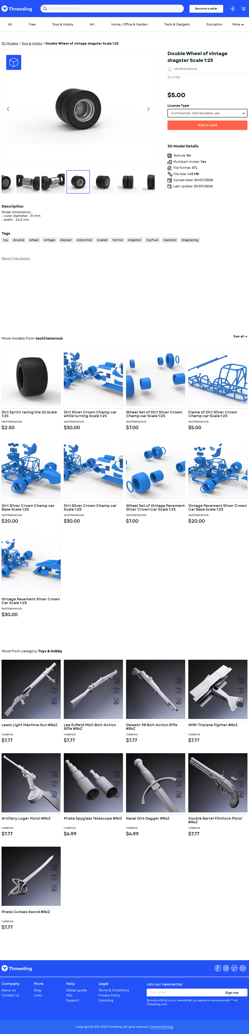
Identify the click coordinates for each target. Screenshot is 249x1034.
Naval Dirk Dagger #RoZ (147, 819)
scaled (102, 240)
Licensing (105, 1000)
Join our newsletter (165, 984)
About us (9, 990)
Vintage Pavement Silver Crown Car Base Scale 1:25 (217, 508)
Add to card (207, 125)
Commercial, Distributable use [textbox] (195, 113)
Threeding (17, 8)
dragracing (189, 240)
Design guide (76, 990)
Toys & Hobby (62, 24)
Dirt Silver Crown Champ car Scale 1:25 (90, 508)
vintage (49, 240)
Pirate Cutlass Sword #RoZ (26, 912)
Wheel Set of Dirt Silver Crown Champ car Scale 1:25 (154, 414)
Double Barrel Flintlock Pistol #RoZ (215, 820)
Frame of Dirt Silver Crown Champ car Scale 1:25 (212, 414)
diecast (66, 240)
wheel (34, 240)
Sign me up (231, 993)
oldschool (84, 240)
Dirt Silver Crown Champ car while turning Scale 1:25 (90, 414)
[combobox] (207, 113)
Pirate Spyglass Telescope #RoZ (93, 819)
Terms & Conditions (113, 990)
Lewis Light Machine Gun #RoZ (29, 725)
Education (214, 24)
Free (32, 24)
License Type (178, 105)
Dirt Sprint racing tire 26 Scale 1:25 (29, 414)
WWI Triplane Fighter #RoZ (213, 725)
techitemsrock (185, 69)
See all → (240, 336)
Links (38, 995)
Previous (8, 109)
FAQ (69, 995)
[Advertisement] (118, 297)
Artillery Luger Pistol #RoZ (26, 819)
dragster (134, 240)
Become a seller (206, 9)
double (18, 240)
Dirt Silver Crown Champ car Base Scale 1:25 (28, 508)
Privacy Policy (109, 995)
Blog (37, 990)
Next (148, 109)
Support (72, 1000)
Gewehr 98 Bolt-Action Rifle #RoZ (151, 727)
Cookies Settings (161, 1027)
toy (5, 240)
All (10, 24)
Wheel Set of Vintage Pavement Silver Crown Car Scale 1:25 (155, 508)
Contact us (10, 995)
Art (92, 24)
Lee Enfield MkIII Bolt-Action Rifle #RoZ (90, 727)
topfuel (152, 240)
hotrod (117, 240)
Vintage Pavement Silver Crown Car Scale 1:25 (31, 601)
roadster (170, 240)
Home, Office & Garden (129, 24)
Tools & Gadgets (177, 24)
